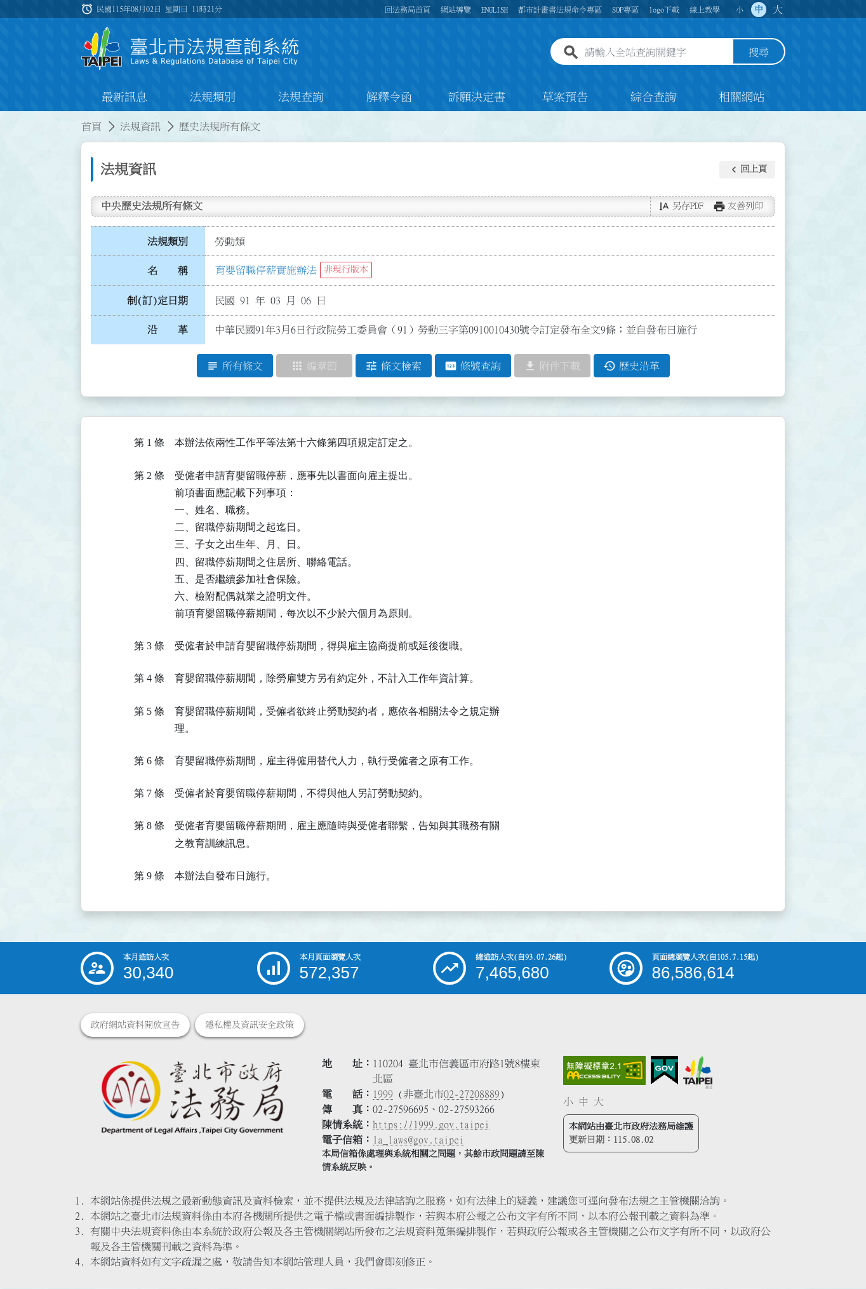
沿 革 (167, 330)
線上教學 (704, 9)
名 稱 (167, 271)
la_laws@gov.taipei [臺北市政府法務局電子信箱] (418, 1140)
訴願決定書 (476, 98)
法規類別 (213, 98)
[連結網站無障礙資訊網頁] (604, 1071)
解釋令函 (389, 98)
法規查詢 (301, 98)
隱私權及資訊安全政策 (249, 1025)
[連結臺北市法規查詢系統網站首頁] (190, 49)
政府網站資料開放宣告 (135, 1025)
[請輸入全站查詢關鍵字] (656, 53)
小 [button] (739, 9)
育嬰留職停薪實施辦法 (266, 270)
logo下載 (664, 9)
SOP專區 (625, 9)
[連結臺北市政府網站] (697, 1073)
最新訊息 (124, 98)
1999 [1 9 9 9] (383, 1095)
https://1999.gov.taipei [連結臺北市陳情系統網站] (431, 1125)
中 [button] (758, 9)
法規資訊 (140, 127)
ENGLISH (494, 9)
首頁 (91, 127)
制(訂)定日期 (157, 300)
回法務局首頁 (407, 9)
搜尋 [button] (759, 53)
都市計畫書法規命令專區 (560, 9)
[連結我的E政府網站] (664, 1071)
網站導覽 (456, 9)
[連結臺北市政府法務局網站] (192, 1097)
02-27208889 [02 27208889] (472, 1095)
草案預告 (565, 98)
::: (7, 119)
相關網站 (741, 98)
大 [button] (778, 9)
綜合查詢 (653, 98)
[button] (747, 170)
